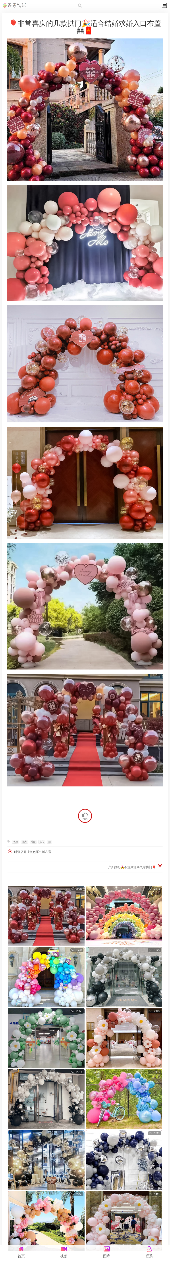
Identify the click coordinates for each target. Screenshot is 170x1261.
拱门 (42, 841)
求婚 (15, 841)
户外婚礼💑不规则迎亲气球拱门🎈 (132, 867)
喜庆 (24, 841)
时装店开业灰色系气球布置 (32, 852)
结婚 (33, 841)
